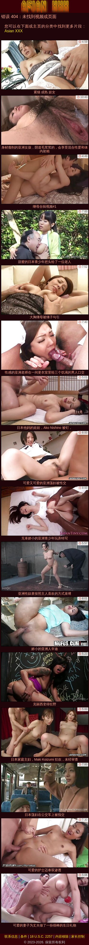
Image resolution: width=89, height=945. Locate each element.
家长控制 (77, 936)
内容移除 (62, 936)
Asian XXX (14, 31)
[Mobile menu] (4, 6)
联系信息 (11, 936)
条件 (23, 936)
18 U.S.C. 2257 (41, 936)
